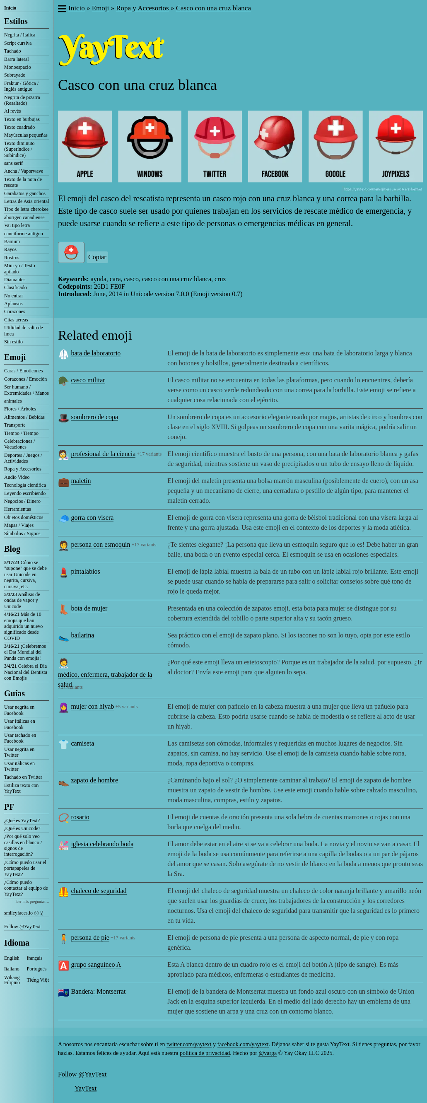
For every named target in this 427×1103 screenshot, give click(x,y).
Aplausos (13, 304)
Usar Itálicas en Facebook (19, 724)
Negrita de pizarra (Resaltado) (22, 100)
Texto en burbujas (22, 119)
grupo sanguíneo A (96, 964)
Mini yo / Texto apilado (19, 268)
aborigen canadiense (24, 217)
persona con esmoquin (100, 544)
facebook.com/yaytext (243, 1044)
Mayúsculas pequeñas (26, 135)
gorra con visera (92, 517)
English (11, 958)
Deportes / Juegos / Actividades (23, 458)
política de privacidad (205, 1053)
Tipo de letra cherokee (26, 209)
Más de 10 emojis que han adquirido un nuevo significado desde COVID (23, 626)
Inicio (10, 8)
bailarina (82, 635)
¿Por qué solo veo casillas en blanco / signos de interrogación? (23, 845)
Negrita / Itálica (19, 35)
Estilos (16, 21)
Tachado (12, 51)
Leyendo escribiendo (25, 493)
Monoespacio (17, 67)
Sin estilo (13, 342)
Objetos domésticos (23, 517)
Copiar (97, 257)
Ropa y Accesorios (22, 469)
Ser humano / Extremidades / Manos (26, 390)
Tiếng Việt (38, 980)
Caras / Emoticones (23, 371)
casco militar (88, 380)
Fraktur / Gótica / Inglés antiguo (21, 86)
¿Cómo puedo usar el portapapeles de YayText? (25, 868)
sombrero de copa (94, 416)
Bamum (12, 241)
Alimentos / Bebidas (24, 417)
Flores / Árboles (20, 409)
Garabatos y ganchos (25, 193)
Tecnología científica (25, 485)
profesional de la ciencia (103, 453)
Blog (12, 548)
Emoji (15, 357)
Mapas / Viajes (19, 525)
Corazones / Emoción (25, 379)
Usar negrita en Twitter (19, 752)
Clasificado (15, 287)
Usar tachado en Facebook (20, 738)
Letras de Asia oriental (26, 201)
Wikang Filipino (12, 980)
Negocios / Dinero (22, 501)
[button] (61, 9)
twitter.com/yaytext (188, 1044)
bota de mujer (89, 608)
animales (13, 401)
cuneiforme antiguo (23, 234)
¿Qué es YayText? (22, 820)
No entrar (13, 296)
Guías (14, 693)
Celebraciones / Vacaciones (19, 444)
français (35, 958)
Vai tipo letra (17, 225)
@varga (267, 1053)
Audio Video (16, 477)
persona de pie (90, 937)
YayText (85, 1088)
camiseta (82, 743)
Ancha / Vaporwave (23, 171)
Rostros (11, 258)
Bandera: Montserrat (98, 991)
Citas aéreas (16, 320)
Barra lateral (16, 59)
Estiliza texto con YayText (21, 788)
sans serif (13, 163)
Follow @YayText (22, 926)
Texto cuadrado (19, 127)
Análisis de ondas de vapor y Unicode (22, 600)
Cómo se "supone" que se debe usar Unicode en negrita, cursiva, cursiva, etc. (25, 574)
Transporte (15, 425)
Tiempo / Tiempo (21, 433)
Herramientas (17, 509)
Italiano (11, 969)
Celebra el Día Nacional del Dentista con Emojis (25, 672)
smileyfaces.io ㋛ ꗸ (23, 913)
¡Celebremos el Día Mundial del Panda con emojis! (25, 652)
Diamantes (14, 279)
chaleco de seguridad (98, 890)
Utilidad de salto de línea (23, 330)
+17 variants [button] (149, 454)
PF (9, 806)
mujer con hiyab (92, 706)
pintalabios (85, 571)
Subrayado (14, 75)
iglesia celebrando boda (102, 843)
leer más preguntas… (32, 901)
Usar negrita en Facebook (19, 710)
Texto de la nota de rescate (23, 182)
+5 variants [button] (127, 707)
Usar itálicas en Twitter (19, 766)
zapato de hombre (94, 780)
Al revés (12, 111)
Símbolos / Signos (22, 533)
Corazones (14, 311)
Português (37, 969)
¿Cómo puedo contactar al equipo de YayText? (26, 888)
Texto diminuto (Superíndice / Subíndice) (19, 149)
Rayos (10, 249)
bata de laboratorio (96, 353)
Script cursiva (17, 43)
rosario (80, 817)
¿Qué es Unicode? (22, 828)
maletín (81, 480)
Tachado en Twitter (23, 777)
